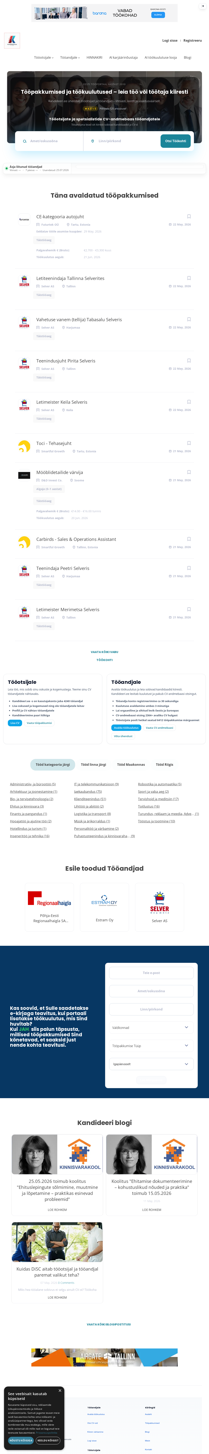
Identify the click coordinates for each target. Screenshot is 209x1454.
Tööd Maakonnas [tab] (131, 763)
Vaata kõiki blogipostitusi (107, 1234)
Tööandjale (68, 57)
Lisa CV (15, 723)
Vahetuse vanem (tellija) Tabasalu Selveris (79, 319)
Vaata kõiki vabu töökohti (104, 653)
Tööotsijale (42, 57)
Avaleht (148, 1323)
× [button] (59, 1390)
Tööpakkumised (152, 1332)
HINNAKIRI (94, 57)
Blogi (187, 57)
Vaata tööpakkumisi (96, 1375)
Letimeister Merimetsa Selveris (67, 609)
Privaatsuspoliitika (153, 1376)
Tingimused (160, 1414)
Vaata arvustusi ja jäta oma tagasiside (165, 1393)
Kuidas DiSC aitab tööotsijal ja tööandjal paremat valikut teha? (167, 1184)
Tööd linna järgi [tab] (94, 763)
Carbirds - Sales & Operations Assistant (76, 539)
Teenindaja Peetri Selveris (62, 568)
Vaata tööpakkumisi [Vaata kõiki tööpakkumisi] (39, 723)
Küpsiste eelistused (183, 1413)
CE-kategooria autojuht (60, 216)
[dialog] (34, 1418)
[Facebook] (17, 1336)
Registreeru (192, 40)
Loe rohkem (41, 1207)
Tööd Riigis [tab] (163, 763)
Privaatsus (145, 1414)
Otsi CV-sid (92, 1332)
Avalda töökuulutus (126, 728)
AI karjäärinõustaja (123, 57)
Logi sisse (169, 40)
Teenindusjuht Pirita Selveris (65, 361)
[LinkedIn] (48, 1336)
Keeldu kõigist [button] (48, 1440)
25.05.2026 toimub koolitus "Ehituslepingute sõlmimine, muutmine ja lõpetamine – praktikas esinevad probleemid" (41, 1193)
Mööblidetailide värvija (59, 472)
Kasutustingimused (153, 1367)
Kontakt (148, 1359)
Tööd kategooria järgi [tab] (54, 763)
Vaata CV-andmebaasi (159, 728)
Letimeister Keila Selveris (61, 402)
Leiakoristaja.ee (20, 1349)
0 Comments (176, 1198)
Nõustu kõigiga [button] (21, 1440)
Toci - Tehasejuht (54, 443)
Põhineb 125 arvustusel (104, 108)
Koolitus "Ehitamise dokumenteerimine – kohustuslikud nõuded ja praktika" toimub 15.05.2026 (104, 1190)
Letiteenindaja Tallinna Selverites (70, 278)
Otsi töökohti (175, 141)
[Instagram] (38, 1336)
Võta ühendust (123, 736)
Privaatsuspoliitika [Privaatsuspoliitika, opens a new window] (46, 1432)
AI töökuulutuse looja (161, 57)
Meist (147, 1350)
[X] (27, 1336)
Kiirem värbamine (95, 1341)
